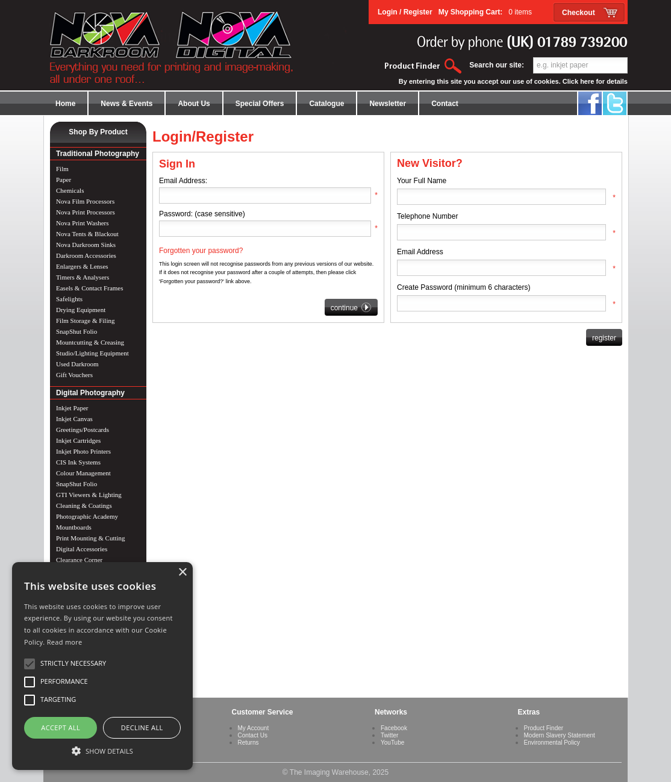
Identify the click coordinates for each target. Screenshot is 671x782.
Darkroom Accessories (86, 255)
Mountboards (74, 527)
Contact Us (252, 735)
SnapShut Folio (76, 331)
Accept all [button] (60, 727)
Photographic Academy (87, 516)
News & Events (126, 103)
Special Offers (260, 103)
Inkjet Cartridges (78, 440)
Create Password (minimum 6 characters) (463, 287)
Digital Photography (90, 393)
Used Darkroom (77, 364)
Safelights (69, 298)
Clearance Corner (79, 559)
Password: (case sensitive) (202, 213)
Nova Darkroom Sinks (86, 244)
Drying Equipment (80, 309)
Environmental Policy (552, 742)
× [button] (182, 572)
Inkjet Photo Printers (83, 451)
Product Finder (544, 728)
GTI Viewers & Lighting (89, 494)
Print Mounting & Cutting (90, 538)
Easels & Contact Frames (89, 288)
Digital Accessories (81, 548)
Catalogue (326, 103)
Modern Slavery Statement (559, 735)
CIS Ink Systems (78, 462)
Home (65, 103)
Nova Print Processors (85, 212)
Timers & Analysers (82, 277)
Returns (248, 742)
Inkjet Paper (72, 407)
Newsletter (387, 103)
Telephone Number (427, 216)
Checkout (578, 12)
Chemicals (70, 190)
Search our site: (496, 65)
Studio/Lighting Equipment (92, 353)
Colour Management (83, 473)
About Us (194, 103)
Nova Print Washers (82, 223)
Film (62, 168)
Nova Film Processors (85, 201)
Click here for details (595, 81)
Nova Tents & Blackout (87, 233)
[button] (102, 749)
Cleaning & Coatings (84, 505)
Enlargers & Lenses (82, 266)
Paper (63, 179)
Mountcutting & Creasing (90, 342)
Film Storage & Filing (85, 320)
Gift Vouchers (74, 374)
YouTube (392, 742)
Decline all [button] (142, 727)
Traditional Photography (97, 153)
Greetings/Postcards (82, 429)
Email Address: (183, 180)
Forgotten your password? (201, 250)
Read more (65, 641)
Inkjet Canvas (74, 418)
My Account (253, 728)
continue (351, 307)
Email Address (420, 252)
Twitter (389, 735)
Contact (444, 103)
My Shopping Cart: (485, 12)
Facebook (394, 728)
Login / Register (405, 12)
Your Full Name (421, 181)
